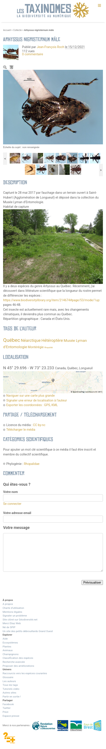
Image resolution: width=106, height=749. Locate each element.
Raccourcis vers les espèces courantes (25, 673)
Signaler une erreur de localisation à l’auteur (36, 400)
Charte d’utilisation (13, 607)
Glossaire (8, 677)
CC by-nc (39, 425)
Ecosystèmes (10, 642)
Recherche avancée (14, 661)
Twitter (7, 708)
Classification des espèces (18, 657)
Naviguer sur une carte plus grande (30, 395)
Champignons (11, 654)
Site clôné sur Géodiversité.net (20, 619)
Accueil (7, 30)
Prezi (5, 711)
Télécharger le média (12, 67)
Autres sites (9, 692)
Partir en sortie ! (12, 696)
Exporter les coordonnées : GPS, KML (32, 405)
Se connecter (12, 503)
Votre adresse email (17, 513)
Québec (11, 340)
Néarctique (31, 340)
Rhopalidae (32, 464)
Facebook (8, 704)
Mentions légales (12, 611)
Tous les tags (10, 684)
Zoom (5, 67)
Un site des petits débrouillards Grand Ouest (28, 631)
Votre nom (10, 492)
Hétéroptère (52, 340)
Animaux (8, 650)
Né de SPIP (9, 627)
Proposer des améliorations (18, 665)
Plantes (7, 646)
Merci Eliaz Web (12, 623)
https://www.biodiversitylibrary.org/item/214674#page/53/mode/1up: (51, 300)
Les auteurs (9, 681)
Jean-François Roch (50, 47)
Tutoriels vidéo (11, 688)
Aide (5, 638)
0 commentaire (32, 54)
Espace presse (11, 715)
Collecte (17, 30)
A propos (8, 604)
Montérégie (36, 347)
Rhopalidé (48, 347)
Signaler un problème (15, 615)
